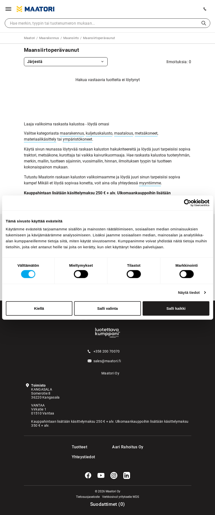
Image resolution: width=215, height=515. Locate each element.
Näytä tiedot (189, 292)
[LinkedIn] (126, 475)
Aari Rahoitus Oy (127, 447)
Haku (203, 23)
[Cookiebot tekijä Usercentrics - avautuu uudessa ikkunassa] (187, 203)
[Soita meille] (205, 9)
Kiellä (39, 308)
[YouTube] (100, 475)
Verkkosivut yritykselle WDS (120, 496)
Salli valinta (107, 308)
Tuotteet (79, 447)
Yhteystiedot (82, 457)
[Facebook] (88, 475)
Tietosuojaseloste (88, 496)
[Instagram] (113, 475)
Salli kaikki (176, 308)
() (107, 504)
